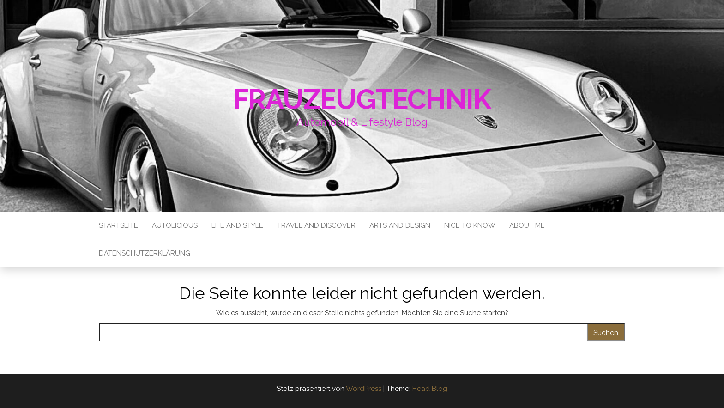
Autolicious (175, 225)
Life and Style (237, 225)
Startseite (118, 225)
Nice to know (469, 225)
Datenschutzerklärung (144, 253)
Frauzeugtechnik (362, 99)
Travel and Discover (316, 225)
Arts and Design (399, 225)
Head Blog (429, 388)
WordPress (363, 388)
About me (527, 225)
